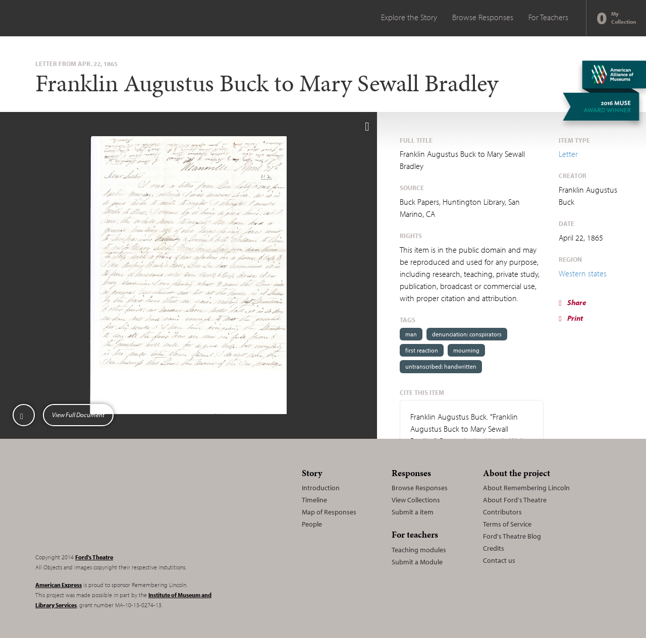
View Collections (416, 499)
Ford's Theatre (94, 557)
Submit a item (413, 511)
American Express (58, 585)
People (312, 524)
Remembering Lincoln (98, 504)
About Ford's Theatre (515, 499)
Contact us (499, 560)
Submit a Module (417, 561)
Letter (568, 154)
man (411, 334)
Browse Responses (482, 17)
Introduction (321, 487)
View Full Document (78, 415)
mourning (466, 350)
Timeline (314, 499)
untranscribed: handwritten (440, 366)
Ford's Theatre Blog (512, 536)
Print (570, 318)
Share (572, 302)
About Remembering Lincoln (526, 487)
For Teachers (548, 17)
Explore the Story (409, 17)
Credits (493, 548)
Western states (583, 273)
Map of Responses (329, 511)
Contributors (502, 511)
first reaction (421, 350)
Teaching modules (419, 549)
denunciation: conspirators (467, 334)
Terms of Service (507, 524)
